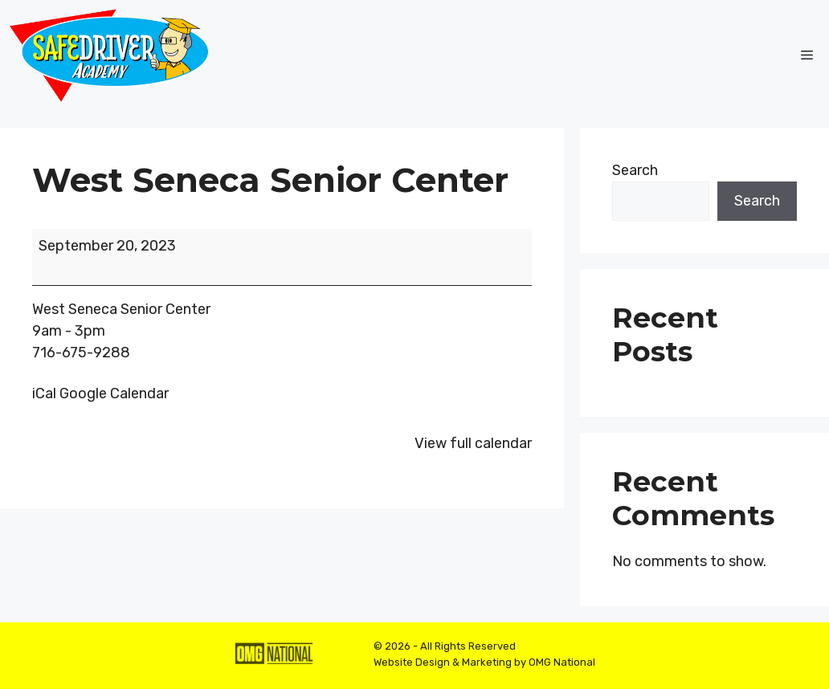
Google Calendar (114, 393)
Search (635, 170)
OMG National (562, 662)
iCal (44, 393)
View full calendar (473, 443)
